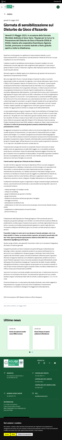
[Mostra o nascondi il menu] (2, 7)
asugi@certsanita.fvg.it (41, 396)
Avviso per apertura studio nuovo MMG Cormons (17, 333)
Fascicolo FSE (57, 1)
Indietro (8, 14)
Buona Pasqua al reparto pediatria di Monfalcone (42, 333)
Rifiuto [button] (13, 434)
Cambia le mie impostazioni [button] (24, 434)
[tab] (29, 352)
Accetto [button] (7, 434)
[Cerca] (58, 7)
